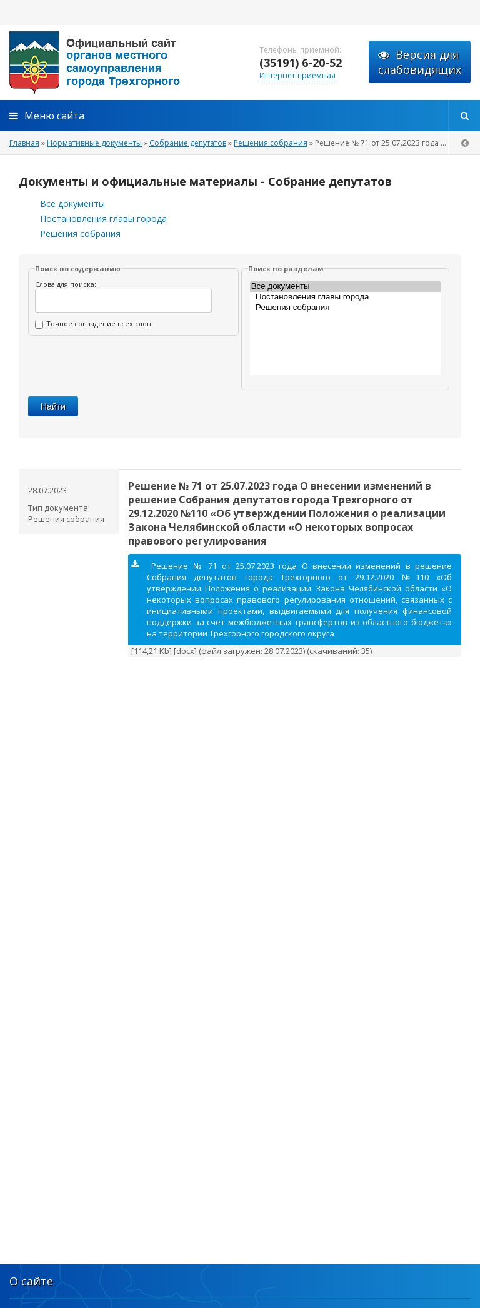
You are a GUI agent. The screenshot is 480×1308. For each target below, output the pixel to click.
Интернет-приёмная (297, 75)
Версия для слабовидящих (419, 62)
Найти (53, 406)
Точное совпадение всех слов (93, 323)
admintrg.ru (125, 62)
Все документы (72, 203)
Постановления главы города (103, 218)
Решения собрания (80, 233)
